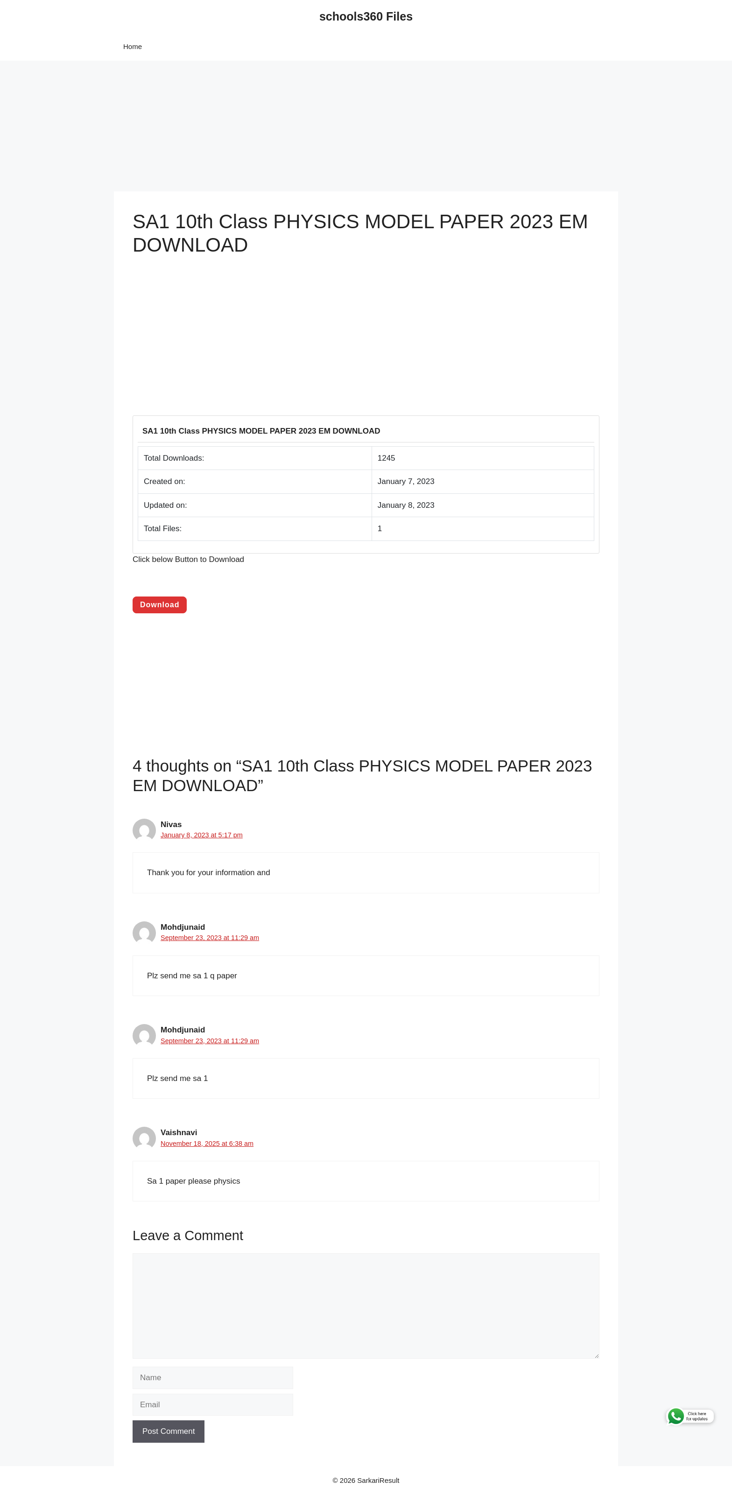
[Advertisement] (280, 126)
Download (159, 605)
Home (132, 46)
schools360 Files (366, 16)
